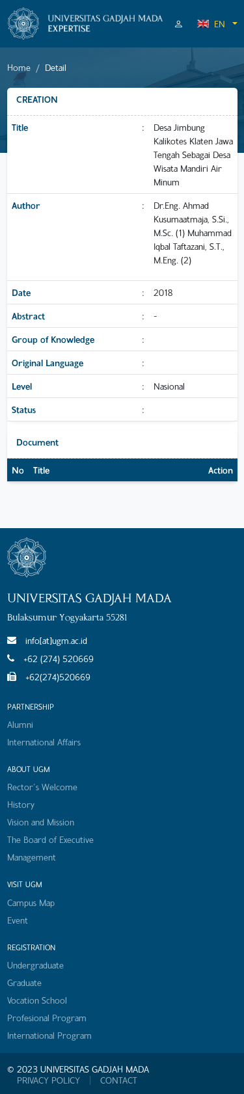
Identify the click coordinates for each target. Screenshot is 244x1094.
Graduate (24, 982)
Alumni (20, 724)
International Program (49, 1035)
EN (211, 23)
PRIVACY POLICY (48, 1080)
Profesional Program (47, 1017)
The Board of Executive (50, 839)
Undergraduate (35, 964)
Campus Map (31, 902)
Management (31, 856)
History (20, 804)
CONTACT (118, 1080)
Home (19, 67)
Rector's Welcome (42, 786)
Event (17, 920)
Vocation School (37, 1000)
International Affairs (44, 741)
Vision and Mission (40, 821)
